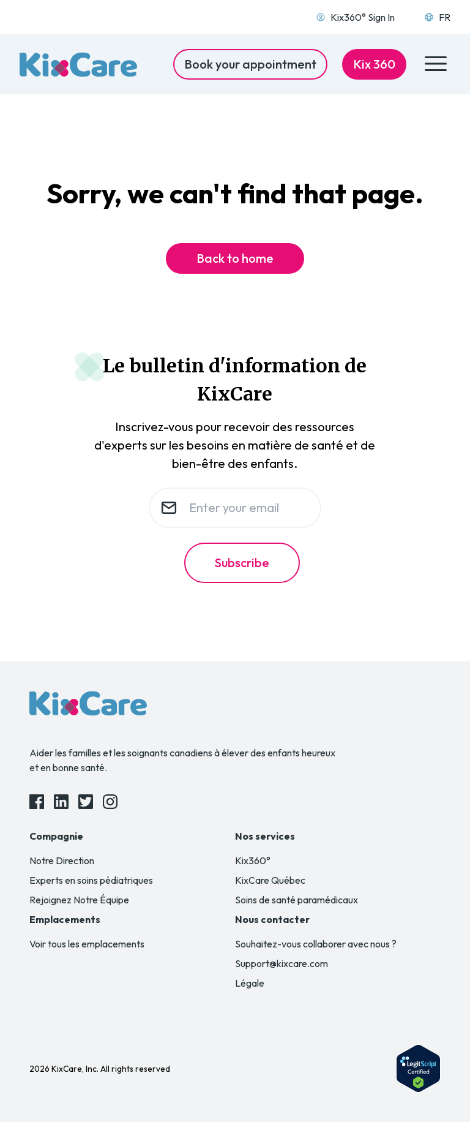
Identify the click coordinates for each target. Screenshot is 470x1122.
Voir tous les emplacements (86, 944)
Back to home (235, 258)
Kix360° (252, 860)
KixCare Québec (270, 880)
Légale (249, 983)
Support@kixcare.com (281, 963)
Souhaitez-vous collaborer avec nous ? (316, 944)
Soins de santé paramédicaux (296, 900)
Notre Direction (61, 860)
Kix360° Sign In (355, 17)
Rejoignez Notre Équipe (79, 900)
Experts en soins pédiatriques (91, 880)
